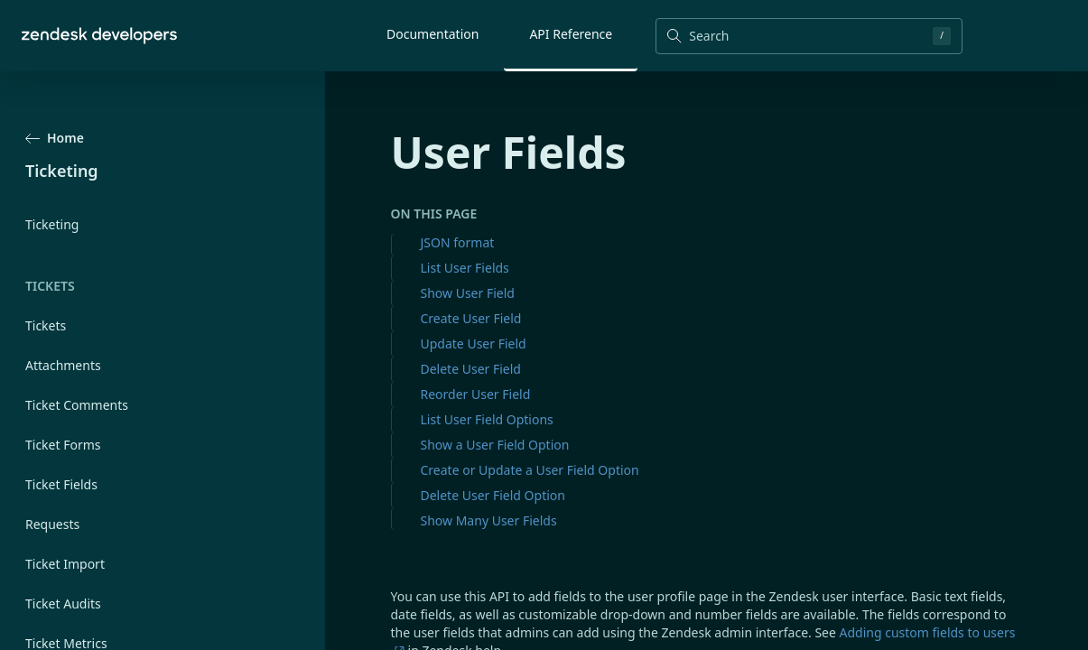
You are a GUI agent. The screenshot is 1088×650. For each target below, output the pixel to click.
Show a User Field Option (495, 444)
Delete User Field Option (493, 495)
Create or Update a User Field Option (530, 469)
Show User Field (468, 293)
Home (54, 137)
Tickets (45, 325)
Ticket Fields (61, 484)
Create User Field (471, 318)
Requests (52, 524)
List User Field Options (487, 419)
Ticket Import (65, 563)
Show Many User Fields (489, 520)
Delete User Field (471, 368)
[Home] (99, 35)
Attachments (63, 365)
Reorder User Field (476, 394)
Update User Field (473, 343)
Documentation (432, 33)
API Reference (570, 33)
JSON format (458, 242)
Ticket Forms (63, 444)
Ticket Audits (63, 603)
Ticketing (52, 224)
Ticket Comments (76, 404)
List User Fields (465, 267)
